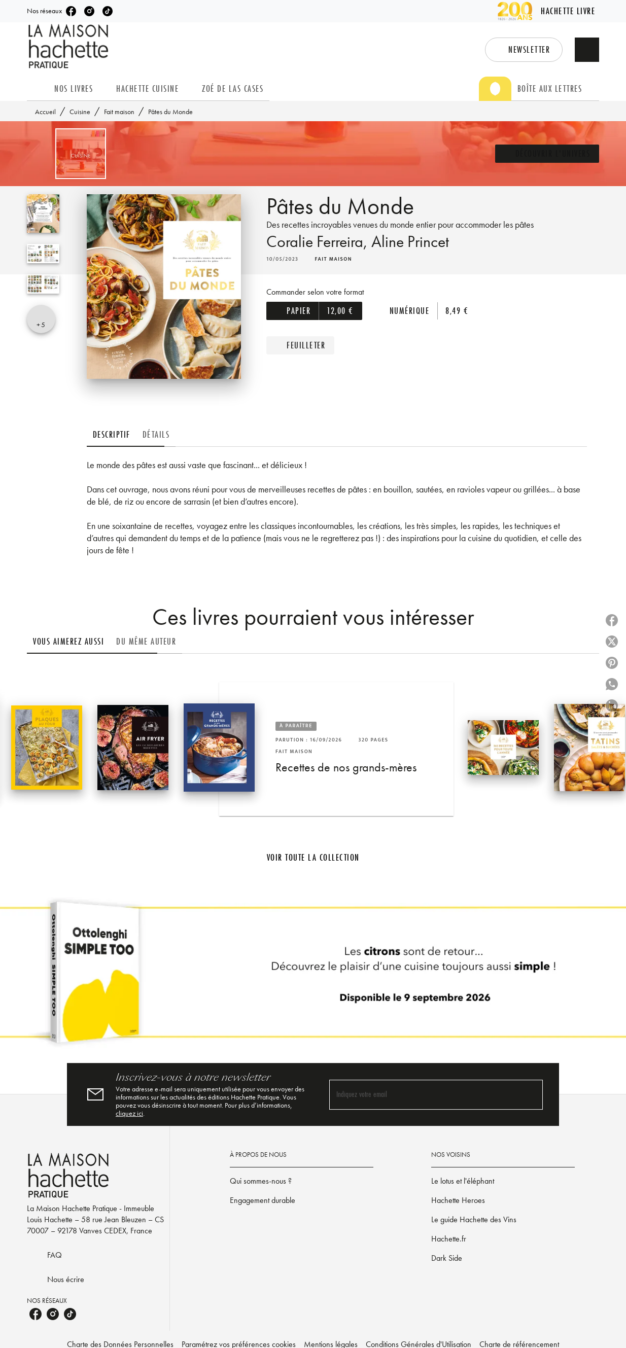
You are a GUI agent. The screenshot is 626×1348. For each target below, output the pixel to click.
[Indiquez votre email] (423, 1095)
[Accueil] (69, 46)
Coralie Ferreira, (326, 254)
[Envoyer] (530, 1094)
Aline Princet (433, 254)
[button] (508, 50)
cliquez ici (240, 1113)
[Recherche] (587, 50)
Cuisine (80, 112)
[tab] (37, 89)
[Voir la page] (313, 976)
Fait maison (121, 112)
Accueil (46, 112)
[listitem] (76, 11)
